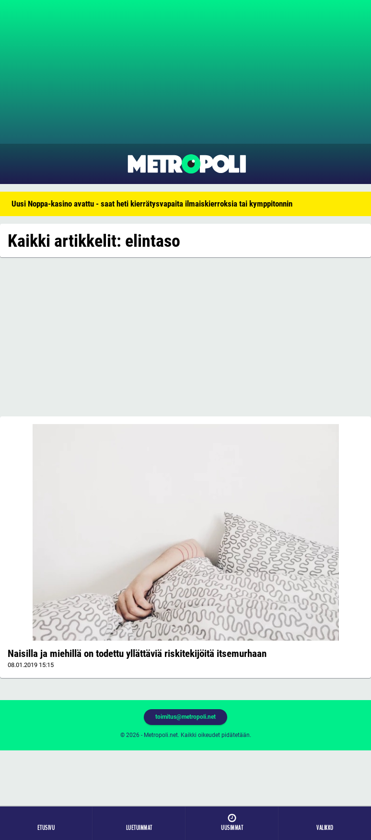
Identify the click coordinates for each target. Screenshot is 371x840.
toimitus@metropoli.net (185, 716)
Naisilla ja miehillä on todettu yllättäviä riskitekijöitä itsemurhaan (137, 653)
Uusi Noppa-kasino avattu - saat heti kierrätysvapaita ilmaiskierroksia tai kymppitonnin (152, 203)
